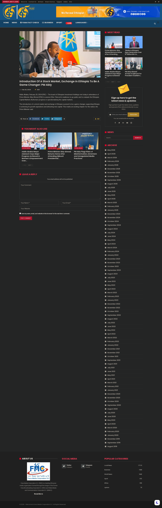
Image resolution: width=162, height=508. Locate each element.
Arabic (66, 2)
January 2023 (112, 300)
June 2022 (111, 326)
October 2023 (113, 266)
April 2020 (111, 424)
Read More (38, 494)
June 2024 (111, 236)
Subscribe (133, 114)
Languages (81, 22)
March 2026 (112, 157)
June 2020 (111, 416)
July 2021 (110, 368)
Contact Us (32, 2)
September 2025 (114, 180)
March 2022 (112, 338)
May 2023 (111, 285)
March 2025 (112, 202)
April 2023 (111, 289)
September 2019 (113, 443)
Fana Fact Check (29, 22)
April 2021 (111, 379)
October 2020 (113, 401)
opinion (106, 487)
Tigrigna (59, 2)
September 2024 (114, 225)
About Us (24, 2)
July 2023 (111, 278)
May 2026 (111, 150)
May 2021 (111, 375)
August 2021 (112, 364)
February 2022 (113, 341)
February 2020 (113, 431)
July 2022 (111, 322)
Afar (70, 2)
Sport (59, 22)
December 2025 (113, 169)
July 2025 (111, 188)
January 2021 (112, 390)
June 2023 (111, 281)
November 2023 (113, 263)
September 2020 (114, 405)
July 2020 (111, 413)
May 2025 (111, 195)
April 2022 (111, 334)
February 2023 (113, 296)
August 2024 (112, 229)
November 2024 (113, 217)
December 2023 (113, 259)
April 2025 (111, 199)
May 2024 (111, 240)
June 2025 (111, 191)
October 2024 (113, 221)
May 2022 (111, 330)
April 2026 (111, 154)
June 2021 (111, 371)
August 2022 (112, 319)
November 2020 (113, 398)
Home (6, 22)
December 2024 (113, 214)
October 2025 (113, 176)
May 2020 (111, 420)
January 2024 (112, 255)
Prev (24, 165)
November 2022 (113, 308)
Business (47, 22)
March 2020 (112, 428)
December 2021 (113, 349)
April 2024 (111, 244)
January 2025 (112, 210)
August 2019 (112, 446)
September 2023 (114, 270)
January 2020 (112, 435)
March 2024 (112, 248)
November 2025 (113, 173)
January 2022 (112, 345)
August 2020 (112, 409)
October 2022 (113, 311)
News (14, 22)
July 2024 (111, 232)
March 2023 (112, 293)
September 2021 (113, 360)
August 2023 (112, 274)
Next (30, 165)
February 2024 (113, 251)
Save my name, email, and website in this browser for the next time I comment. (45, 213)
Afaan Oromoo (50, 2)
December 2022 (113, 304)
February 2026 (113, 161)
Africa (106, 483)
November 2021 (113, 353)
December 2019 (113, 439)
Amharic (40, 2)
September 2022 (114, 315)
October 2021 (112, 356)
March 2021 (111, 383)
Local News (26, 148)
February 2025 (113, 206)
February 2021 (112, 386)
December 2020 (113, 394)
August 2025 (112, 184)
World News (108, 474)
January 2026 (112, 165)
